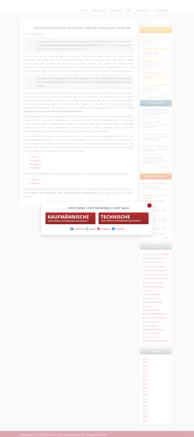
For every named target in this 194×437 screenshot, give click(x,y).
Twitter (90, 229)
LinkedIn (118, 229)
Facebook (77, 229)
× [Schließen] (149, 205)
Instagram (104, 229)
